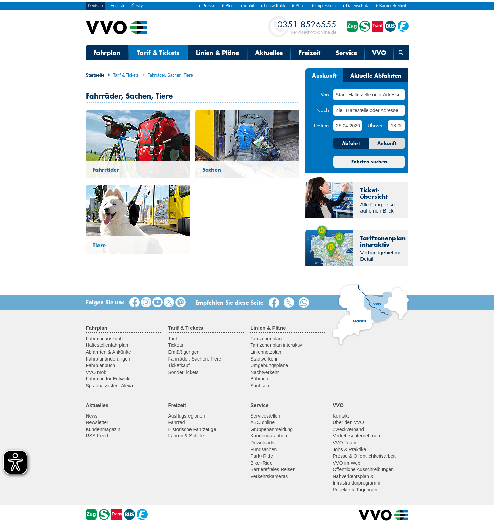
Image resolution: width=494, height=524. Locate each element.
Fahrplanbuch (100, 365)
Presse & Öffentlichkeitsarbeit (364, 456)
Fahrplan (106, 52)
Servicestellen (265, 416)
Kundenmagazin (103, 429)
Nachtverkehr (264, 372)
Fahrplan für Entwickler (110, 378)
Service (346, 52)
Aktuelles (269, 52)
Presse (206, 5)
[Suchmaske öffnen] (401, 52)
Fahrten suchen (369, 161)
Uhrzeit (376, 125)
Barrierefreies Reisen (273, 469)
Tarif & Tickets (158, 52)
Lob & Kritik (272, 5)
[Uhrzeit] (396, 125)
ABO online (262, 422)
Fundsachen (263, 449)
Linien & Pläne (217, 52)
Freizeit (309, 52)
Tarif (172, 338)
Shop (298, 5)
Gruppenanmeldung (271, 429)
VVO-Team (344, 442)
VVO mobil (97, 372)
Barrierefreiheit (391, 5)
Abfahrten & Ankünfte (108, 352)
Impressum (324, 5)
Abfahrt (351, 143)
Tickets (175, 345)
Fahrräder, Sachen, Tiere (167, 75)
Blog (228, 5)
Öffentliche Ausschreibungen (363, 469)
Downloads (262, 442)
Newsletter (97, 422)
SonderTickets (183, 372)
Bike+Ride (261, 463)
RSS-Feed (97, 435)
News (92, 416)
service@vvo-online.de (306, 27)
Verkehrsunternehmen (356, 435)
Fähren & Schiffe (186, 435)
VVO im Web (346, 463)
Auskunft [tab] (324, 75)
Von (325, 94)
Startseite (95, 75)
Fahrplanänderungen (108, 359)
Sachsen (259, 385)
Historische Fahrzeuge (192, 429)
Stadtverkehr (263, 359)
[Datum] (347, 125)
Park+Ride (261, 456)
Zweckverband (348, 429)
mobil (247, 5)
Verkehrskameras (269, 476)
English (117, 5)
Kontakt (341, 416)
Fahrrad (176, 422)
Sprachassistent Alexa (109, 385)
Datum (321, 125)
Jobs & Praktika (349, 449)
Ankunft (387, 143)
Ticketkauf (178, 365)
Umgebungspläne (269, 365)
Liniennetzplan (265, 352)
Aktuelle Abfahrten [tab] (375, 75)
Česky (137, 5)
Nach (322, 109)
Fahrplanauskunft (104, 338)
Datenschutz (355, 5)
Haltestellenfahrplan (107, 345)
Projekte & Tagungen (355, 489)
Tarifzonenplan (266, 338)
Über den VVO (348, 422)
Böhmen (259, 378)
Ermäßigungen (183, 352)
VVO (379, 52)
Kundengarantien (268, 435)
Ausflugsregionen (186, 416)
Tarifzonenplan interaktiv (276, 345)
